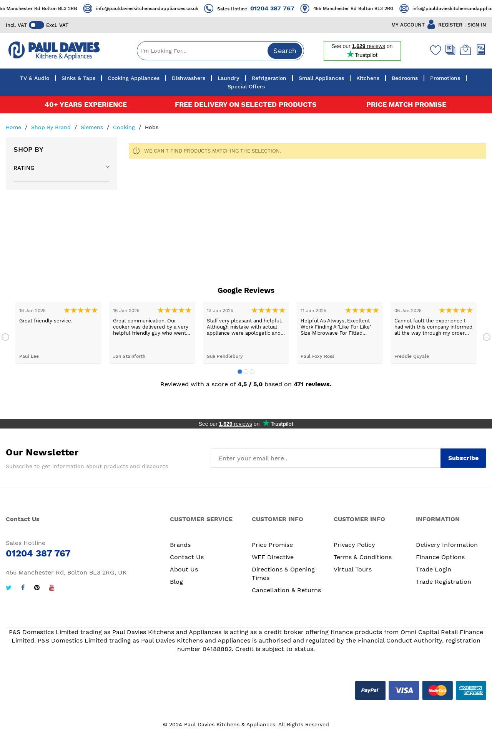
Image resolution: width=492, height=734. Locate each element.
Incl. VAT (16, 25)
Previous (5, 337)
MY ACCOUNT (408, 25)
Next (486, 337)
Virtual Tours (353, 569)
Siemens (93, 127)
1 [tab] (240, 371)
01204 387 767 (280, 8)
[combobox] (220, 50)
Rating (24, 167)
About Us (184, 569)
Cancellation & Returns (286, 590)
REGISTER (450, 25)
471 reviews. (313, 384)
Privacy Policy (354, 544)
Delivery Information (447, 544)
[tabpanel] (58, 333)
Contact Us (187, 557)
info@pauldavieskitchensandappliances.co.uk (155, 8)
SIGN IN (476, 25)
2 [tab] (246, 371)
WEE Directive (273, 557)
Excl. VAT (57, 25)
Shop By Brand (52, 127)
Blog (176, 581)
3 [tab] (252, 371)
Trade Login (433, 569)
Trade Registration (443, 581)
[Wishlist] (434, 50)
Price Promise (272, 544)
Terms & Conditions (363, 557)
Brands (180, 544)
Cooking (125, 127)
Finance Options (440, 557)
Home (14, 127)
